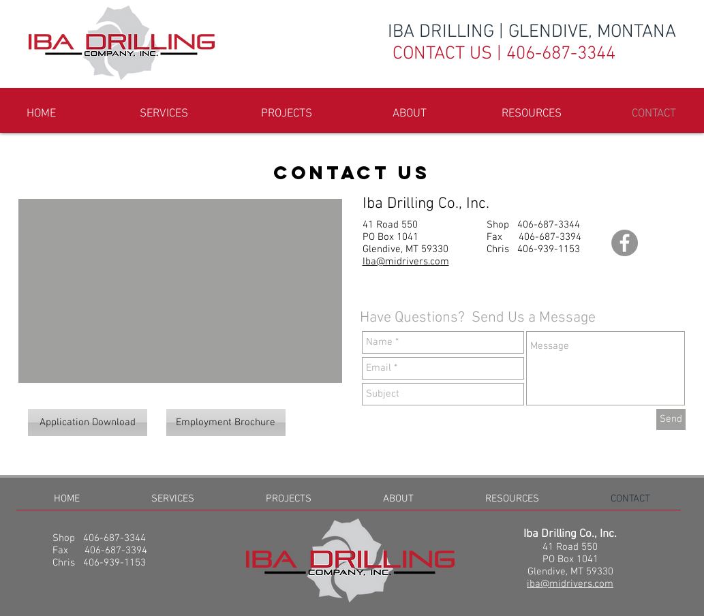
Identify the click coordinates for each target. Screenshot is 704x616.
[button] (287, 114)
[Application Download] (87, 422)
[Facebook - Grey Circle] (624, 243)
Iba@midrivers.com (406, 262)
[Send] (671, 419)
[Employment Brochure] (226, 422)
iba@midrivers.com (570, 584)
